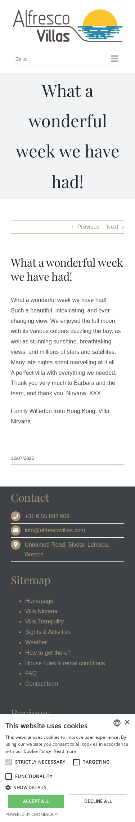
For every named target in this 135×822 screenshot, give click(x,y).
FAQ (31, 673)
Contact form (41, 684)
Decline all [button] (98, 801)
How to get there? (48, 653)
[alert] (67, 768)
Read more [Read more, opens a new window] (65, 751)
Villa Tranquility (44, 621)
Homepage (39, 601)
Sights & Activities (48, 632)
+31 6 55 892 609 (46, 516)
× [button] (127, 722)
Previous (88, 227)
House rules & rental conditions (65, 663)
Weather (36, 642)
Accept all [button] (36, 801)
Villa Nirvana (41, 611)
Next (112, 227)
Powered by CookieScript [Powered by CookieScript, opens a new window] (32, 814)
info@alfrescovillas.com (54, 530)
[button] (67, 788)
